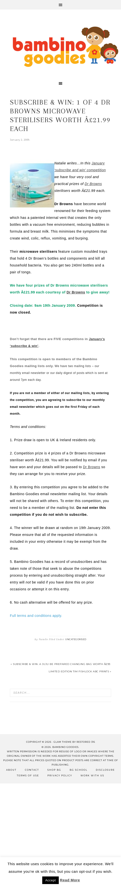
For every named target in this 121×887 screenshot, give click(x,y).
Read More (70, 880)
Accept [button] (50, 880)
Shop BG (54, 769)
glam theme (63, 742)
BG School (78, 769)
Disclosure (105, 769)
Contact (32, 769)
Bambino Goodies (65, 46)
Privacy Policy (59, 775)
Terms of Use (28, 775)
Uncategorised (75, 639)
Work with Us (92, 775)
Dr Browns (75, 292)
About (11, 769)
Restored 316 (86, 742)
